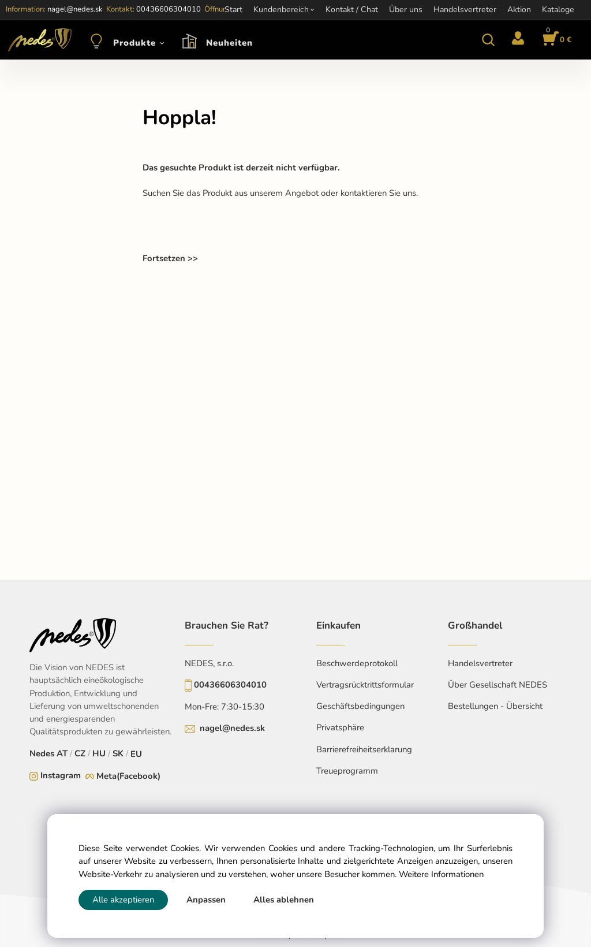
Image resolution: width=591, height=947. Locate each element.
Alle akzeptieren (123, 899)
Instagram (60, 775)
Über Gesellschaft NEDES (497, 684)
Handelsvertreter (480, 663)
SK (118, 753)
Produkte (134, 43)
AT (62, 753)
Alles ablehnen (283, 899)
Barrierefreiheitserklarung (364, 749)
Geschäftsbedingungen (360, 706)
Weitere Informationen (441, 874)
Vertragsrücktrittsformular (365, 684)
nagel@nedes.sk (232, 728)
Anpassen (206, 899)
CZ (79, 753)
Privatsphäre (340, 727)
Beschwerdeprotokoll (357, 663)
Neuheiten (229, 43)
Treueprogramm (347, 771)
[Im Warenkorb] (555, 39)
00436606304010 (230, 684)
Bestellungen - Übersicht (495, 706)
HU (99, 753)
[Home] (37, 39)
